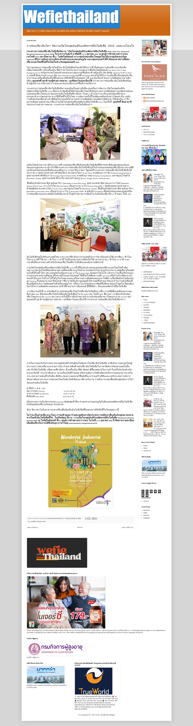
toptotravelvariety (149, 132)
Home (145, 300)
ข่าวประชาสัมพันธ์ (149, 302)
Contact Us (147, 451)
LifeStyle (146, 318)
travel (43, 521)
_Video (145, 320)
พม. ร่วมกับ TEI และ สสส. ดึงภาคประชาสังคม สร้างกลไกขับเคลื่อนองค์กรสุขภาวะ (159, 422)
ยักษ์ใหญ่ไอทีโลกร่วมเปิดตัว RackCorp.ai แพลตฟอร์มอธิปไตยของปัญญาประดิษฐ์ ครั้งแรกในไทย (154, 200)
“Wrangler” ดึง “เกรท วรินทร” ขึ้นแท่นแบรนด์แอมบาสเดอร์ (160, 177)
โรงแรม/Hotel (147, 315)
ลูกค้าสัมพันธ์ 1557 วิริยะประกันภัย (154, 274)
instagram (146, 518)
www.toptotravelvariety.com (155, 101)
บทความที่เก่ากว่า (127, 527)
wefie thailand (150, 98)
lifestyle (39, 521)
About (145, 448)
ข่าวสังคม (146, 312)
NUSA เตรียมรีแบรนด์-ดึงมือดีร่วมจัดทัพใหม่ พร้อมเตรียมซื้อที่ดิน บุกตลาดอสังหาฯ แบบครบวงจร (160, 223)
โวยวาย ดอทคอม (149, 134)
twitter (145, 513)
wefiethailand (147, 272)
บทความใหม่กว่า (32, 527)
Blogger (112, 715)
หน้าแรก (80, 527)
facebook (146, 510)
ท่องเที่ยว (33, 521)
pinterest (146, 515)
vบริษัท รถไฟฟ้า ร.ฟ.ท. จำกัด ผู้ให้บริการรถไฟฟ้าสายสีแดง (154, 277)
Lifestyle (146, 307)
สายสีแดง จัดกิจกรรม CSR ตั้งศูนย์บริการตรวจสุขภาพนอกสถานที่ (160, 401)
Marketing (146, 310)
